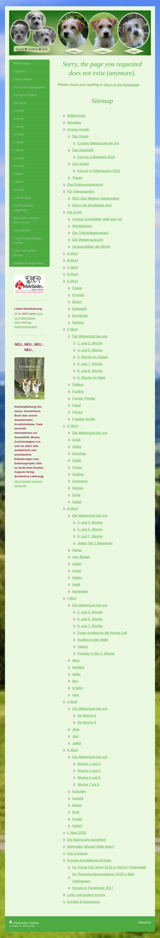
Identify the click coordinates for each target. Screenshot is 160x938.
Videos (83, 646)
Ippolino (78, 667)
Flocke (77, 412)
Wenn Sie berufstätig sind (91, 205)
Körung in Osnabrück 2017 (92, 888)
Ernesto (78, 295)
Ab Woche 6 (87, 715)
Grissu (77, 467)
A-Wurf (72, 253)
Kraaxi (77, 819)
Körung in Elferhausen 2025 (99, 171)
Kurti (75, 812)
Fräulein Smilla (83, 419)
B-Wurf (72, 260)
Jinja (75, 729)
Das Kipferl (80, 164)
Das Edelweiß (83, 150)
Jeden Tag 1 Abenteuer (95, 543)
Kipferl (77, 826)
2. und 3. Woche (90, 343)
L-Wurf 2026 (76, 833)
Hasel (76, 571)
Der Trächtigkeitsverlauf (90, 233)
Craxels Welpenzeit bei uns (98, 143)
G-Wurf (72, 426)
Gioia (76, 495)
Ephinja (78, 322)
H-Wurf (72, 508)
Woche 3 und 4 (89, 771)
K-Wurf (72, 750)
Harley (77, 577)
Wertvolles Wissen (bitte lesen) (90, 846)
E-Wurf (72, 281)
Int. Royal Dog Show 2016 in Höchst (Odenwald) (109, 867)
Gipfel (76, 460)
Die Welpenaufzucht (87, 240)
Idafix (76, 674)
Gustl (76, 440)
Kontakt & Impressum (83, 902)
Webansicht (144, 922)
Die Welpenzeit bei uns (89, 336)
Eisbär (77, 288)
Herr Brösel (81, 557)
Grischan (79, 453)
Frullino (78, 391)
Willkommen (76, 115)
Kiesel (77, 805)
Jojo (75, 736)
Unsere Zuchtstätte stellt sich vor (97, 219)
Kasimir (78, 798)
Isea (75, 695)
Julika (76, 743)
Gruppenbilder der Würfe (91, 246)
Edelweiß (79, 309)
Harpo (77, 550)
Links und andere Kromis (86, 895)
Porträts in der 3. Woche (96, 653)
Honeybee (80, 591)
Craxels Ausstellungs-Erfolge (89, 860)
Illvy (75, 681)
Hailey (77, 564)
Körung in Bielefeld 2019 (96, 157)
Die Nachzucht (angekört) (86, 839)
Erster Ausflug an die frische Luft (102, 633)
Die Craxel (80, 136)
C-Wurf (72, 267)
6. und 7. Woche (90, 364)
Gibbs (76, 446)
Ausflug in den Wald (93, 639)
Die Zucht (74, 212)
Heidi (76, 584)
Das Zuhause (77, 853)
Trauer (77, 177)
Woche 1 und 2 (89, 764)
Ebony (77, 302)
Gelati (76, 502)
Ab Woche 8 (87, 722)
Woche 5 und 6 (89, 777)
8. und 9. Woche (90, 371)
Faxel (76, 405)
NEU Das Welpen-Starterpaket (95, 198)
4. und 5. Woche (90, 350)
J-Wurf (72, 702)
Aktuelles (74, 122)
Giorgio (77, 488)
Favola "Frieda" (84, 398)
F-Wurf (72, 329)
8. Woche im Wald (91, 377)
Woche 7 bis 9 (88, 784)
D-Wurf (72, 274)
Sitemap (34, 922)
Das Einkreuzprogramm (85, 184)
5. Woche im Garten (93, 357)
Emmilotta (80, 315)
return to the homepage (121, 85)
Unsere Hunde (78, 129)
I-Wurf (71, 598)
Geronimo (79, 481)
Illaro (76, 660)
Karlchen (79, 791)
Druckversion (19, 922)
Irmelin (77, 688)
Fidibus (77, 384)
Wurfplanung (82, 226)
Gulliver (78, 474)
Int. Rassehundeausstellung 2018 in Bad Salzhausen (103, 877)
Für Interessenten (80, 191)
